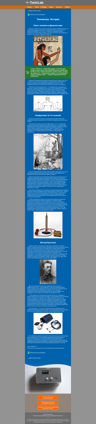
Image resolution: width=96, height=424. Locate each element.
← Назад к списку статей (33, 10)
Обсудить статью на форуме (37, 14)
